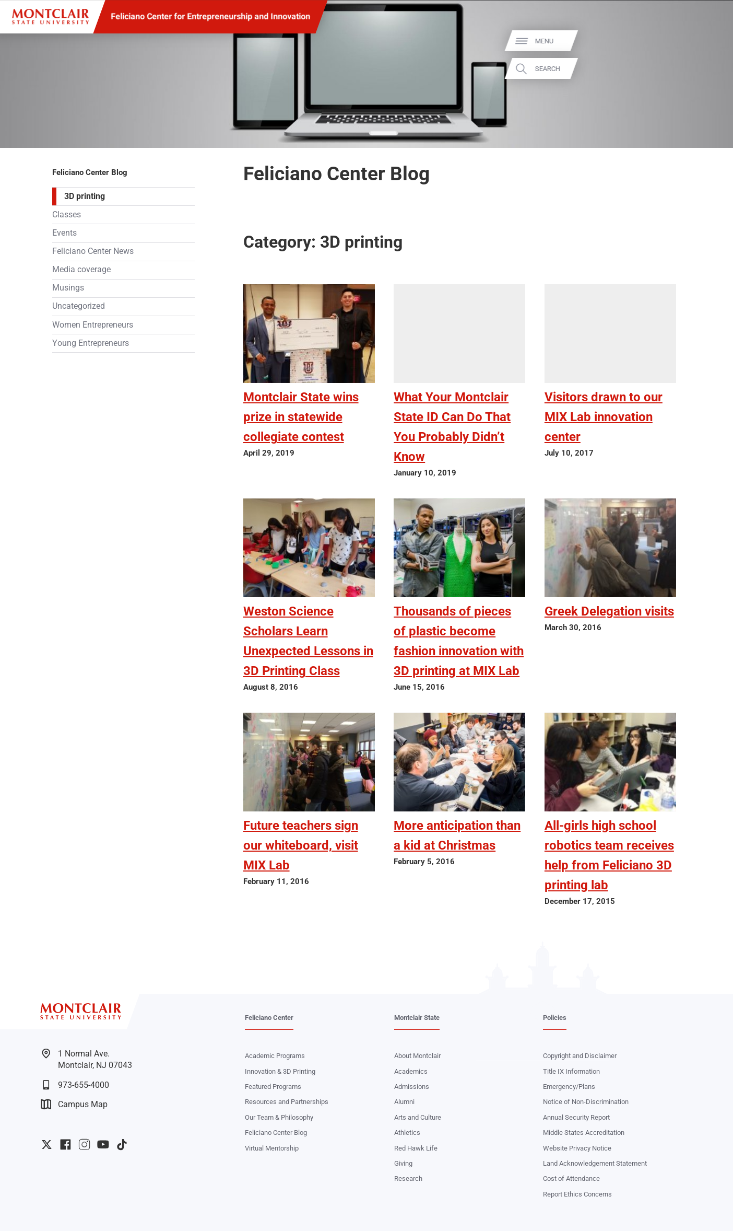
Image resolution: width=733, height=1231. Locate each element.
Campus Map (74, 1104)
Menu (707, 41)
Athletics (407, 1132)
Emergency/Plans (569, 1086)
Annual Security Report (576, 1117)
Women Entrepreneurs (92, 325)
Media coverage (81, 269)
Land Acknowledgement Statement (595, 1163)
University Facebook (66, 1145)
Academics (411, 1071)
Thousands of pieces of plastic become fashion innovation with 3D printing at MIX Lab (459, 641)
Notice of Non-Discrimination (586, 1102)
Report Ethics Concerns (577, 1194)
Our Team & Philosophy (279, 1117)
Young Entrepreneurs (90, 343)
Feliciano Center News (93, 251)
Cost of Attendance (571, 1178)
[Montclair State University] (50, 17)
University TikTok (122, 1145)
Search (710, 69)
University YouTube (103, 1145)
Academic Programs (275, 1056)
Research (408, 1178)
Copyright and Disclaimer (580, 1056)
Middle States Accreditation (583, 1132)
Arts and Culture (417, 1117)
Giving (403, 1163)
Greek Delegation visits (609, 611)
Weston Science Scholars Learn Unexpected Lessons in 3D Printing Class (308, 641)
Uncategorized (78, 306)
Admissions (411, 1086)
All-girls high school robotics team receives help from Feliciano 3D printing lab (609, 855)
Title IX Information (571, 1071)
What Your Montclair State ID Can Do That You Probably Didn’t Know (452, 427)
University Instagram (84, 1145)
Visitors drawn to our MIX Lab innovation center (604, 417)
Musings (68, 288)
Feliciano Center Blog (89, 172)
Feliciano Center (269, 1017)
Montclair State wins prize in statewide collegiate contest (301, 417)
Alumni (404, 1102)
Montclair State (417, 1017)
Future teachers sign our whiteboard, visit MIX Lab (300, 845)
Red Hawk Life (416, 1148)
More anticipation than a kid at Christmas (457, 835)
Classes (66, 214)
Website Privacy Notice (577, 1148)
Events (64, 233)
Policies (554, 1017)
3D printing (84, 196)
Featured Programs (273, 1086)
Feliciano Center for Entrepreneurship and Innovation (210, 16)
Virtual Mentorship (272, 1148)
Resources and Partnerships (286, 1102)
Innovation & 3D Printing (280, 1071)
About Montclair (417, 1056)
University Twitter (47, 1145)
